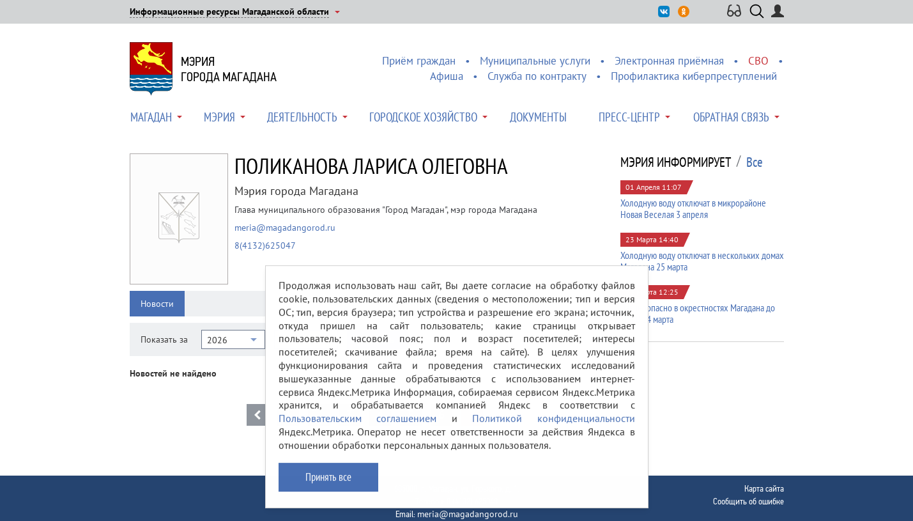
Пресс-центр (629, 117)
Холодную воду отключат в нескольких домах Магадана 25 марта (702, 260)
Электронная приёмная (669, 61)
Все (754, 162)
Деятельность (302, 117)
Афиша (446, 76)
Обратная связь (731, 117)
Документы (538, 117)
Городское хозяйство (423, 117)
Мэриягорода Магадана (229, 69)
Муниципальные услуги (535, 61)
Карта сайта (764, 488)
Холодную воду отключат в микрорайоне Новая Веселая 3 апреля (693, 208)
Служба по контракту (537, 76)
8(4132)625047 (265, 245)
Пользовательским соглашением (358, 427)
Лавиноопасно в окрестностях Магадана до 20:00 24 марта (697, 313)
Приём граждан (419, 61)
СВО (758, 61)
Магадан (151, 117)
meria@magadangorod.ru (284, 227)
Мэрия (219, 117)
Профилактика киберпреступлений (694, 76)
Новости (157, 303)
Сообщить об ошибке (748, 501)
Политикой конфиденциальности (553, 427)
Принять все (328, 486)
